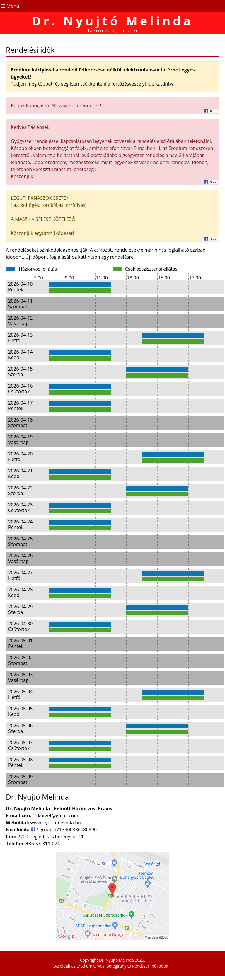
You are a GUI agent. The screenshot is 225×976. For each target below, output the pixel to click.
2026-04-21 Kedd (20, 473)
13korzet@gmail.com (55, 815)
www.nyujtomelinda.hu (55, 822)
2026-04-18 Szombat (20, 423)
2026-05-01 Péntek (20, 643)
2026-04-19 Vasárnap (20, 440)
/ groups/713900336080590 (64, 829)
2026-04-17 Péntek (20, 406)
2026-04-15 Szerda (20, 372)
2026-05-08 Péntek (20, 762)
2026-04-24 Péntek (20, 524)
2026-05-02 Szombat (20, 660)
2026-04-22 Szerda (20, 490)
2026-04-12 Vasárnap (20, 321)
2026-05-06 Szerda (20, 728)
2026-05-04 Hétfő (20, 694)
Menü (9, 6)
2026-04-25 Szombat (20, 541)
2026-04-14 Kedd (20, 355)
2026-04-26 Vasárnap (20, 558)
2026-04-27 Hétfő (20, 575)
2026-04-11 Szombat (20, 304)
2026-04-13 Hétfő (20, 338)
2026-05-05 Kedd (20, 711)
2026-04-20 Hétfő (20, 457)
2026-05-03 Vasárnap (20, 677)
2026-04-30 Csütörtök (20, 626)
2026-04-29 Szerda (20, 609)
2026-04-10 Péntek (20, 287)
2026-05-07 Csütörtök (20, 745)
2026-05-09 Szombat (20, 779)
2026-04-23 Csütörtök (20, 507)
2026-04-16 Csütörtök (20, 389)
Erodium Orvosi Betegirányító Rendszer (112, 966)
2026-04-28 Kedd (20, 592)
